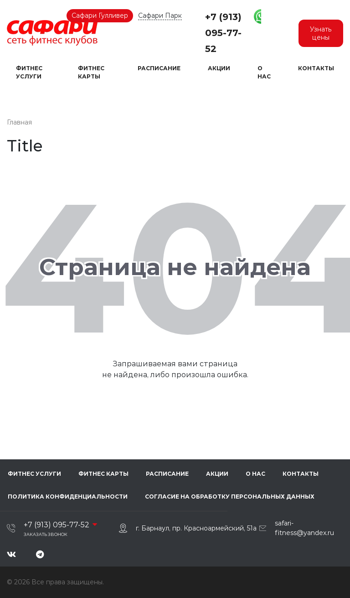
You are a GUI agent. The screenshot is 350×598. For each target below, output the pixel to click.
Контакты (316, 68)
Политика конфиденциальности (67, 496)
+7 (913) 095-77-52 (223, 32)
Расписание (159, 68)
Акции (219, 68)
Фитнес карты (91, 72)
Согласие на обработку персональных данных (229, 496)
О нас (264, 72)
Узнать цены (321, 33)
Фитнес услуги (29, 72)
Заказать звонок (45, 534)
